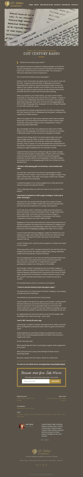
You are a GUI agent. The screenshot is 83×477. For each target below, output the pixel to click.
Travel (63, 414)
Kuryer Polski (56, 102)
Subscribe (55, 381)
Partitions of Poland (38, 229)
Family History (38, 414)
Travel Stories (29, 408)
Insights (63, 3)
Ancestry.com (39, 160)
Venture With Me (51, 3)
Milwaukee (47, 414)
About (40, 3)
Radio (59, 414)
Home (34, 3)
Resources (73, 3)
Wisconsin (20, 416)
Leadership (52, 51)
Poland (53, 414)
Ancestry (20, 414)
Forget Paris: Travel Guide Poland (53, 364)
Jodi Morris (42, 51)
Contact (74, 5)
